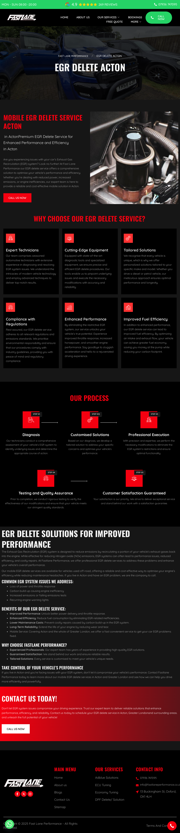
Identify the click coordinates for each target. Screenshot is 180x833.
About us (60, 785)
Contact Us (62, 800)
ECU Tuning (103, 785)
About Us (83, 17)
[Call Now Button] (172, 825)
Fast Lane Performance (73, 56)
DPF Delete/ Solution (109, 800)
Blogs (58, 792)
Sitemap (60, 807)
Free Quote (114, 21)
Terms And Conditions (161, 826)
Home (64, 17)
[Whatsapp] (9, 824)
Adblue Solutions (106, 778)
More (136, 21)
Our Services (109, 17)
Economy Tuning (106, 792)
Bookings (135, 17)
